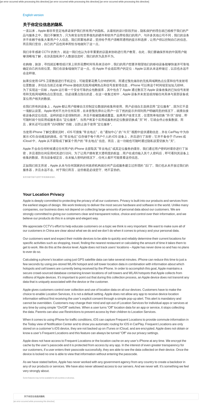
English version (33, 15)
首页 (18, 396)
